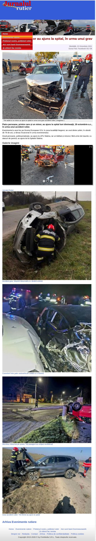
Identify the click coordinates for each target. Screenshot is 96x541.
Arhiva (42, 534)
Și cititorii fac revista (12, 48)
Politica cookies (77, 534)
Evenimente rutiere (11, 37)
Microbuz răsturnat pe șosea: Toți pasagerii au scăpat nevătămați (27, 444)
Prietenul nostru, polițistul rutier (17, 41)
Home (5, 34)
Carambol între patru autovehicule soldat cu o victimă (23, 373)
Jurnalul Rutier (8, 190)
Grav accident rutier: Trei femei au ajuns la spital (21, 515)
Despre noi (15, 534)
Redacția (25, 534)
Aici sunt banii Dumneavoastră (16, 44)
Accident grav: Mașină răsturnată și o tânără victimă (22, 281)
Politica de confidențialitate (58, 534)
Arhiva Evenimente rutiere (19, 521)
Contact (34, 534)
